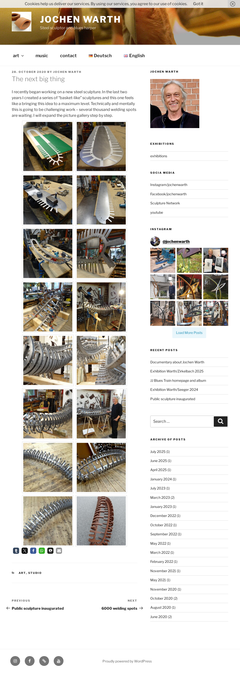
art (19, 55)
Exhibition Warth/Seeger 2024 (174, 389)
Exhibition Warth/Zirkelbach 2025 (176, 371)
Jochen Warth (80, 19)
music (42, 55)
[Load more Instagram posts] (189, 332)
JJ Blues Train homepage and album (178, 380)
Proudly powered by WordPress (127, 661)
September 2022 (163, 534)
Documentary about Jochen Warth (177, 362)
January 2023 (161, 506)
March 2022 (160, 552)
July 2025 (157, 451)
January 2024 (161, 479)
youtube (156, 212)
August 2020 (160, 607)
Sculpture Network (165, 203)
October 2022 (161, 525)
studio (35, 573)
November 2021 (163, 571)
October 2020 (161, 598)
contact (68, 55)
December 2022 (163, 516)
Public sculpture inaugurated (172, 399)
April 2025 (158, 470)
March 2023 (160, 497)
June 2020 (158, 617)
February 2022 (161, 561)
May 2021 (158, 580)
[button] (16, 551)
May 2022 (158, 543)
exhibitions (158, 156)
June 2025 (158, 461)
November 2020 (163, 589)
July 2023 (157, 488)
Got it (198, 3)
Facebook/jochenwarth (168, 194)
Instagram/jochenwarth (168, 185)
